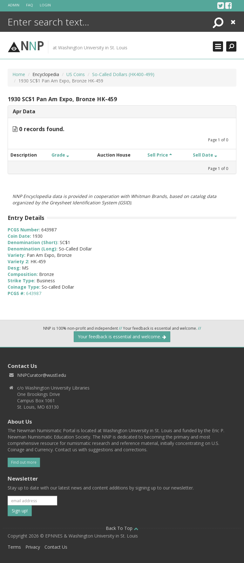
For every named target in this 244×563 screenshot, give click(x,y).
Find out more (24, 462)
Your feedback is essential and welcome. (122, 337)
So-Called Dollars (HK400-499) (123, 74)
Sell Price (159, 155)
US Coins (75, 74)
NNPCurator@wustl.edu (41, 375)
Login (45, 5)
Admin (13, 5)
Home (18, 74)
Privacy (32, 547)
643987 (33, 293)
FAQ (29, 5)
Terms (14, 547)
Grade (60, 155)
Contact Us (55, 547)
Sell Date (205, 155)
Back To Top (122, 528)
